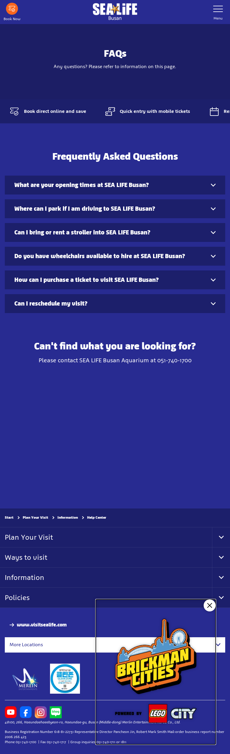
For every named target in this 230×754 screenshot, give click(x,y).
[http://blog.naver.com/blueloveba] (56, 712)
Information (68, 517)
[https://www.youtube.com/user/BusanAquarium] (11, 712)
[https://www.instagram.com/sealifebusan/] (41, 712)
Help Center (96, 517)
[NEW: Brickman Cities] (155, 672)
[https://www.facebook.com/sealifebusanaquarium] (26, 712)
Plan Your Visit (35, 517)
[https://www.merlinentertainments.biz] (26, 678)
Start (9, 517)
